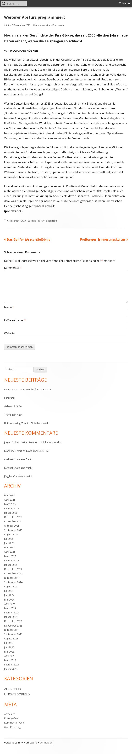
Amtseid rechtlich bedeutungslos (43, 442)
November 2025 (13, 521)
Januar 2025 (10, 564)
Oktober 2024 (11, 577)
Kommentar (13, 268)
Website (9, 333)
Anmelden (9, 714)
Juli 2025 (8, 538)
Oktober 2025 (11, 525)
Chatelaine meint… (23, 476)
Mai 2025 (9, 547)
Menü (126, 3)
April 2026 (9, 499)
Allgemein (12, 689)
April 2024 (9, 604)
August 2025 (11, 534)
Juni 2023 (9, 647)
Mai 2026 (9, 495)
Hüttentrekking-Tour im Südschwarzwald (26, 423)
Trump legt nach (13, 414)
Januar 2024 (10, 616)
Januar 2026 (10, 512)
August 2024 (11, 586)
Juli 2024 (8, 590)
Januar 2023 (10, 669)
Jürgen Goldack (12, 442)
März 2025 (10, 556)
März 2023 (10, 660)
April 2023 (9, 656)
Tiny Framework (27, 742)
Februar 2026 (11, 508)
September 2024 (13, 582)
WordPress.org (12, 727)
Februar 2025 (11, 560)
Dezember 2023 (13, 621)
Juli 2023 (8, 642)
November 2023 (13, 625)
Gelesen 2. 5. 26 (13, 406)
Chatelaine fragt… (23, 459)
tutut (6, 25)
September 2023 (13, 634)
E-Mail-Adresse (15, 320)
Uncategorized (49, 220)
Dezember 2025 (13, 517)
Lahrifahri (9, 397)
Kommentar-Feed (14, 722)
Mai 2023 (9, 651)
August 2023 (11, 638)
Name (9, 307)
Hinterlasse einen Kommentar (49, 25)
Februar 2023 (11, 664)
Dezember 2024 (13, 569)
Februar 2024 (11, 612)
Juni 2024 (9, 595)
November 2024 (13, 573)
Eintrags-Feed (11, 718)
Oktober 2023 (11, 630)
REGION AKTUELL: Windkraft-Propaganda (27, 389)
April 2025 (9, 551)
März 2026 (10, 504)
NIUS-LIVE (44, 451)
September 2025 (13, 530)
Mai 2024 (9, 599)
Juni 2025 (9, 543)
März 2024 (10, 608)
